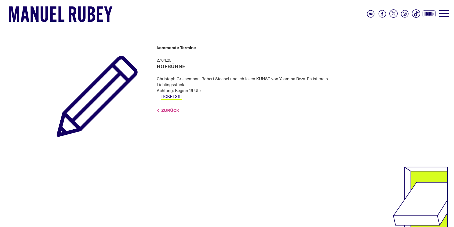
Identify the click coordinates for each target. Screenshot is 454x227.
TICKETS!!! (171, 96)
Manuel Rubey (60, 16)
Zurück (170, 110)
